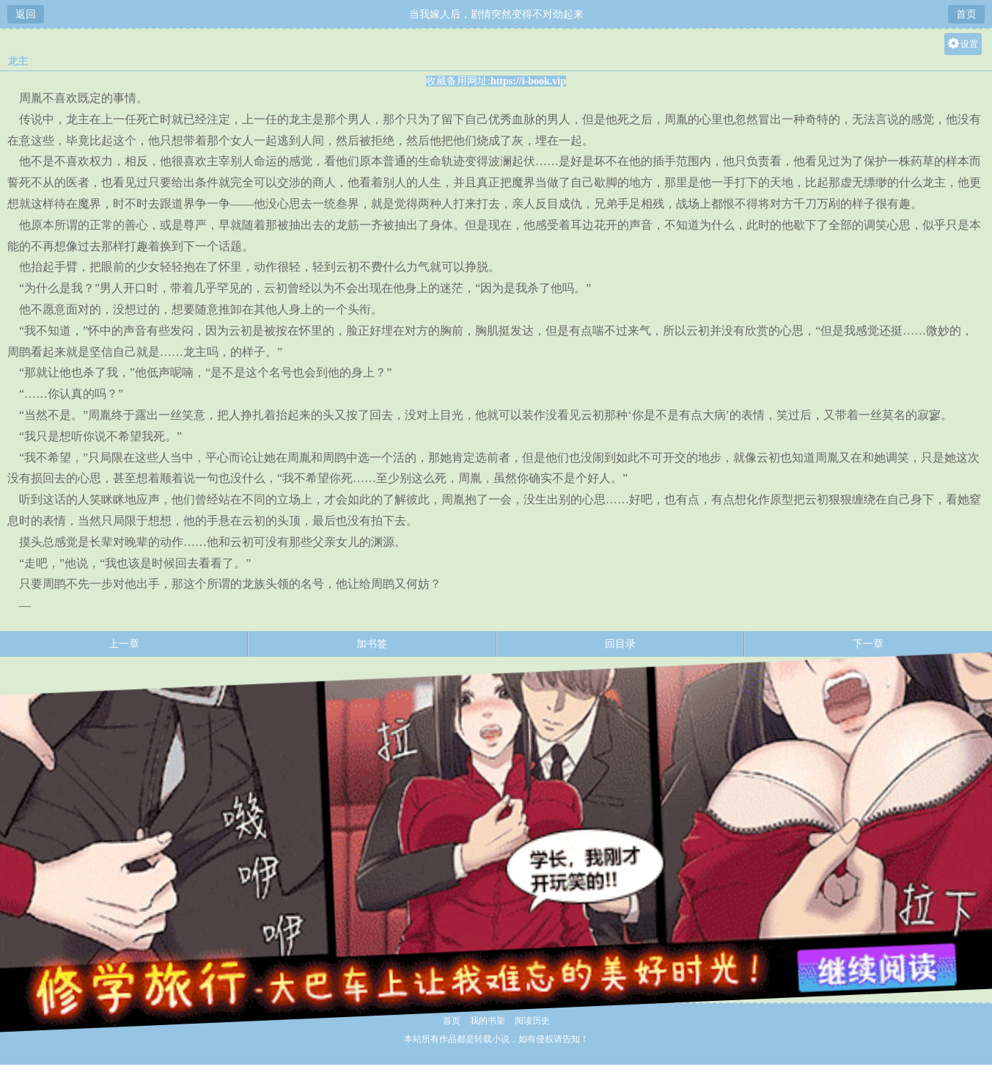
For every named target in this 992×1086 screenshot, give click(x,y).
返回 (25, 14)
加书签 (371, 643)
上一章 (124, 643)
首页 (966, 14)
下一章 (868, 643)
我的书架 (487, 1021)
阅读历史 (532, 1021)
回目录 (620, 643)
